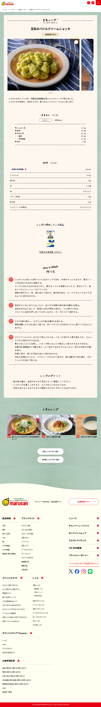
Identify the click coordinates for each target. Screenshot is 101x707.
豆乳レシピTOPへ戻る (50, 451)
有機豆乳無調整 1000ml (50, 252)
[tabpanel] (50, 65)
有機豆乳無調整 (18, 169)
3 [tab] (52, 94)
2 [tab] (50, 94)
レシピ (12, 9)
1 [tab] (48, 94)
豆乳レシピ (22, 9)
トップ (4, 9)
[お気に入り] (89, 42)
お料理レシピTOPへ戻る (50, 459)
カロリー (45, 120)
